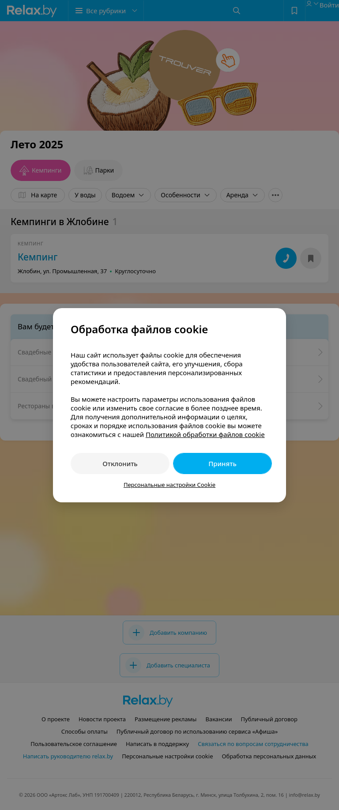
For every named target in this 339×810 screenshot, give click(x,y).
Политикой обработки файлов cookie (205, 434)
